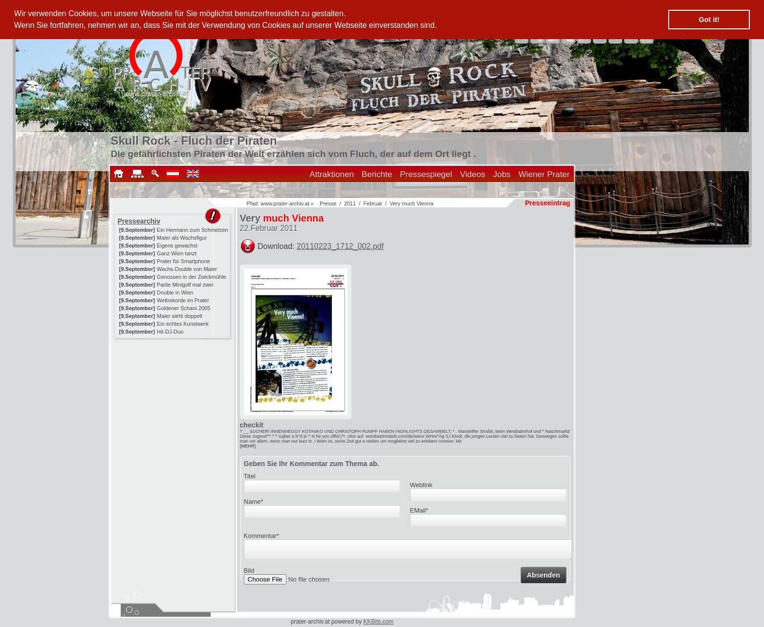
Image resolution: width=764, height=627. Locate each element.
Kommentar (261, 535)
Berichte (377, 174)
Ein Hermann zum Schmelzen (192, 230)
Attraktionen (331, 174)
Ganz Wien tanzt (176, 253)
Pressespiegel (426, 174)
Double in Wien (175, 292)
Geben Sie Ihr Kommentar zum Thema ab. (311, 464)
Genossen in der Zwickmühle (191, 277)
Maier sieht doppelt (179, 316)
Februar (372, 203)
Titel (250, 476)
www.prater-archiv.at (285, 203)
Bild (249, 573)
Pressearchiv (139, 221)
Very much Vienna (411, 203)
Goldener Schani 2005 (183, 308)
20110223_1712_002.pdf (340, 246)
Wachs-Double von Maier (187, 269)
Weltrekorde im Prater (183, 300)
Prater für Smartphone (183, 261)
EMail (419, 510)
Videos (472, 174)
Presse (328, 203)
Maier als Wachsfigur (182, 238)
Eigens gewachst (177, 245)
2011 (350, 203)
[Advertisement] (173, 402)
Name (253, 501)
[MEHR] (248, 446)
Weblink (421, 485)
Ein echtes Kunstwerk (183, 324)
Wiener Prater (544, 174)
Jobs (502, 174)
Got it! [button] (709, 19)
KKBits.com (378, 621)
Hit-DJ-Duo (170, 332)
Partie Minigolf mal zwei (185, 285)
